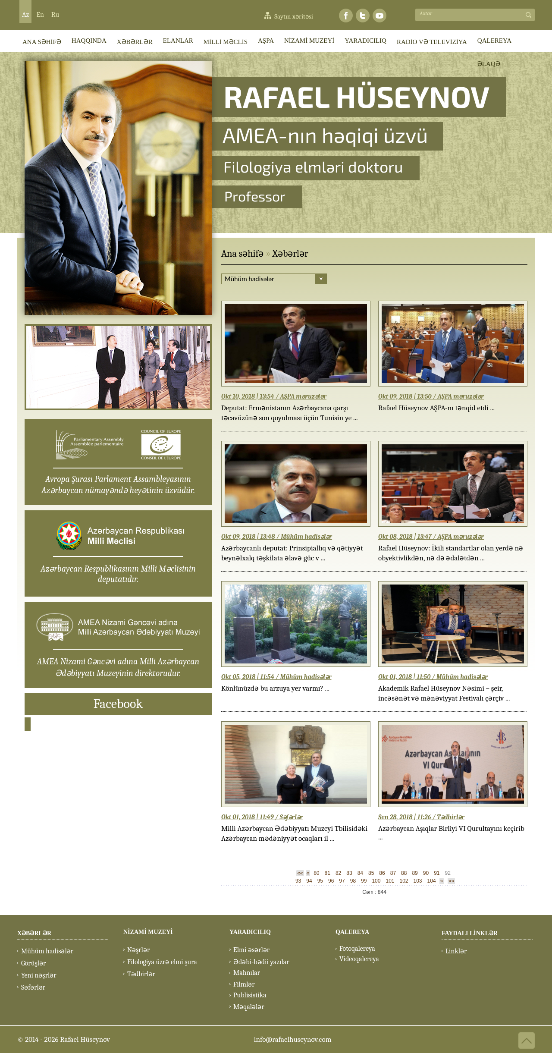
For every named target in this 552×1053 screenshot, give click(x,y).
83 (349, 873)
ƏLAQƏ (488, 63)
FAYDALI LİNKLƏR (470, 933)
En (40, 15)
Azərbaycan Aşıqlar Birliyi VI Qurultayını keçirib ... (451, 832)
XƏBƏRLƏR (135, 41)
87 (393, 873)
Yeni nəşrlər (38, 975)
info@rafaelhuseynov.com (293, 1039)
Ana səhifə (242, 253)
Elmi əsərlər (251, 950)
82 (338, 873)
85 (371, 873)
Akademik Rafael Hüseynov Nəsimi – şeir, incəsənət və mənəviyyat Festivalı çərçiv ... (444, 693)
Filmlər (244, 984)
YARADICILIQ (365, 40)
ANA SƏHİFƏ (41, 41)
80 (316, 873)
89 (414, 873)
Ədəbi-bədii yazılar (261, 962)
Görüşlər (33, 963)
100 (376, 881)
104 (431, 881)
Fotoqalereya (357, 948)
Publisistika (250, 995)
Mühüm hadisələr (47, 951)
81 (327, 873)
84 (360, 873)
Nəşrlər (138, 950)
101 (390, 881)
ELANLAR (178, 40)
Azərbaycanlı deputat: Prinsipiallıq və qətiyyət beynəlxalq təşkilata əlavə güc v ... (292, 553)
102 (403, 881)
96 (331, 881)
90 (426, 873)
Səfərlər (33, 987)
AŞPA (266, 40)
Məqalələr (248, 1007)
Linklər (456, 951)
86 (382, 873)
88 (404, 873)
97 (342, 881)
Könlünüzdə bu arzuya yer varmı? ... (275, 688)
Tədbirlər (141, 974)
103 (418, 881)
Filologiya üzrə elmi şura (162, 962)
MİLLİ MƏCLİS (226, 41)
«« (300, 873)
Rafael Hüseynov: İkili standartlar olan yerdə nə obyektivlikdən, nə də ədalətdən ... (450, 553)
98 (353, 881)
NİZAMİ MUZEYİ (309, 40)
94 (309, 881)
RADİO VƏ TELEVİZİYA (432, 41)
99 (364, 881)
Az (25, 15)
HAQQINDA (89, 40)
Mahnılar (246, 973)
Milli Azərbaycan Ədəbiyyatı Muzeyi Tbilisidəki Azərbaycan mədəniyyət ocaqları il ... (294, 833)
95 (320, 881)
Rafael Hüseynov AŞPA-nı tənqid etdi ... (436, 408)
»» (451, 881)
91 (436, 873)
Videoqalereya (359, 959)
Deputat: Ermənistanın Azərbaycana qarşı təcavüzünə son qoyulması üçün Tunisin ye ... (289, 413)
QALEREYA (494, 40)
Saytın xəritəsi (293, 16)
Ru (55, 15)
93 (298, 881)
